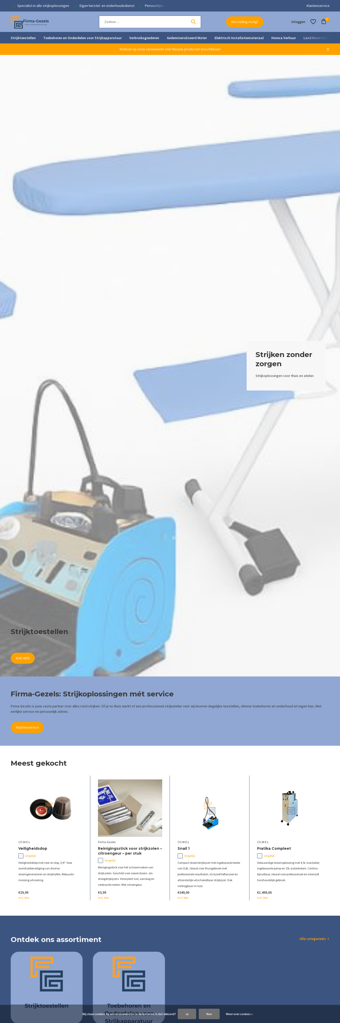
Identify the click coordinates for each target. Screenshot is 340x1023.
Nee (209, 1014)
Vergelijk (27, 856)
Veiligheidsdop (32, 848)
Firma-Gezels (107, 842)
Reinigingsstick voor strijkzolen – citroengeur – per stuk (130, 850)
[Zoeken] (150, 22)
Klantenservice (318, 5)
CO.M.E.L (24, 842)
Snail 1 (184, 848)
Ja (186, 1014)
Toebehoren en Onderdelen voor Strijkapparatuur (82, 38)
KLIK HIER (23, 658)
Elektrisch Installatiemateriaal (239, 38)
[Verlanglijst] (313, 22)
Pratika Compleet (274, 848)
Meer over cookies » (239, 1014)
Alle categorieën (313, 938)
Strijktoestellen (23, 38)
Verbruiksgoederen (144, 38)
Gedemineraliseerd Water (187, 38)
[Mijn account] (298, 21)
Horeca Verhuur (283, 38)
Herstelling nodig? (244, 21)
